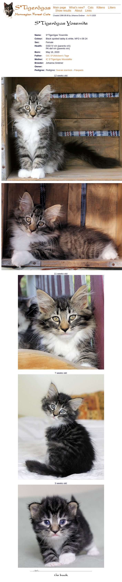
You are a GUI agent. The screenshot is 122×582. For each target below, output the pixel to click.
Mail (88, 16)
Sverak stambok (64, 70)
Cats (90, 7)
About (78, 10)
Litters (112, 7)
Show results (63, 10)
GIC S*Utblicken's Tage (57, 55)
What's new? (77, 7)
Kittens (100, 7)
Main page (59, 7)
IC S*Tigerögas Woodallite (59, 59)
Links (88, 10)
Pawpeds (78, 70)
